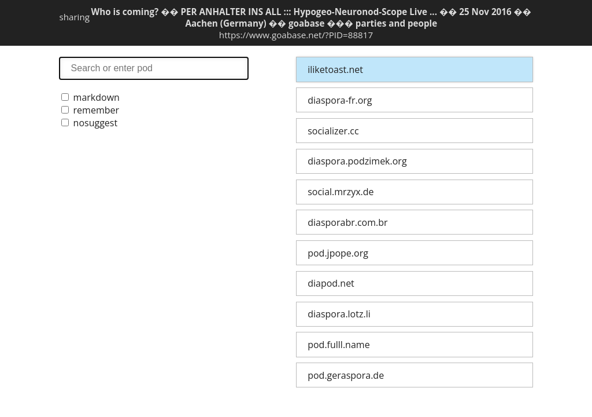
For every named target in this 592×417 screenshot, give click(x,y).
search (154, 68)
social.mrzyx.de (340, 191)
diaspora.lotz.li (339, 314)
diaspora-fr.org (340, 100)
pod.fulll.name (338, 344)
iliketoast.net (335, 69)
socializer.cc (333, 131)
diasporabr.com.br (347, 222)
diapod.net (331, 283)
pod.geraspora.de (346, 375)
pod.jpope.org (338, 253)
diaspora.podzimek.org (357, 161)
